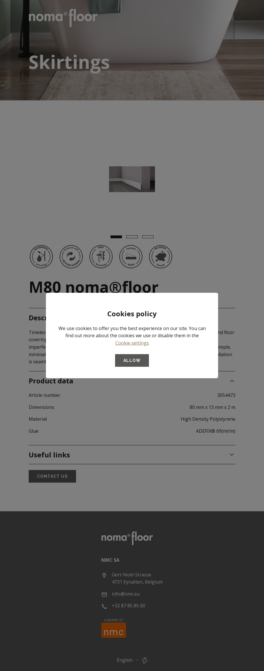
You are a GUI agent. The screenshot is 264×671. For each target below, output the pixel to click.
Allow (132, 360)
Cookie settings (132, 343)
